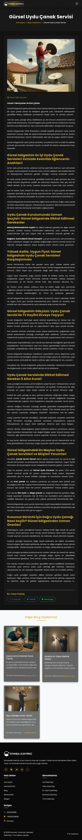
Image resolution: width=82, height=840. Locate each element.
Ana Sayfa (8, 782)
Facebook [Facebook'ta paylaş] (15, 599)
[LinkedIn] (22, 769)
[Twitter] (17, 769)
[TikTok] (27, 769)
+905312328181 (13, 816)
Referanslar (9, 794)
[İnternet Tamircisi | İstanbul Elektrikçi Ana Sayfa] (14, 4)
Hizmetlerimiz (9, 786)
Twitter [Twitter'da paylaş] (31, 599)
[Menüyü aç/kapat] (77, 3)
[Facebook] (6, 769)
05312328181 (12, 812)
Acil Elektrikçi (47, 782)
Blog (5, 790)
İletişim (7, 799)
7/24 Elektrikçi (48, 799)
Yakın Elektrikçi (48, 786)
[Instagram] (11, 769)
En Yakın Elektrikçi (49, 790)
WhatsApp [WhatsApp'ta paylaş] (47, 599)
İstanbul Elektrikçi (49, 794)
